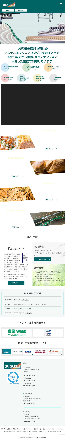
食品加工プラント (17, 429)
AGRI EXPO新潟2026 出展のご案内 (23, 313)
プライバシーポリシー (54, 431)
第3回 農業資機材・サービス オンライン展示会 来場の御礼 (30, 304)
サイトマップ (32, 434)
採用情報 (34, 431)
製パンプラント (28, 429)
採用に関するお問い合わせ (24, 431)
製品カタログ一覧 (10, 431)
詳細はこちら (49, 148)
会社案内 (9, 429)
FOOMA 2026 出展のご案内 (21, 300)
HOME (3, 429)
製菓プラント (37, 429)
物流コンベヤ (46, 429)
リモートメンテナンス (58, 429)
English (8, 10)
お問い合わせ (21, 10)
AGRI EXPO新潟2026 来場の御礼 (22, 308)
